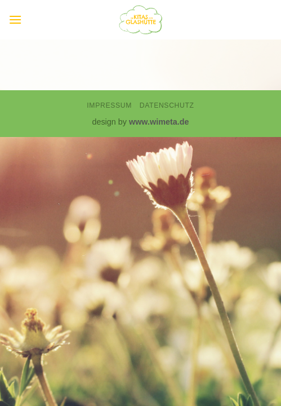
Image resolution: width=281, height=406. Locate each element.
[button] (15, 19)
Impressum (109, 105)
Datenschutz (167, 105)
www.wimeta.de (159, 121)
